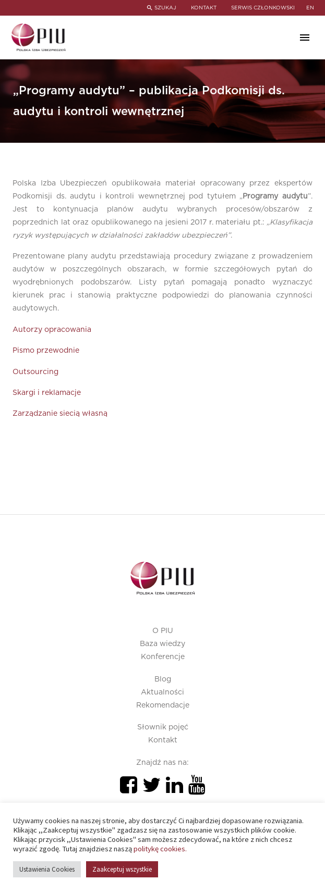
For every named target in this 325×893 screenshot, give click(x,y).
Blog (162, 679)
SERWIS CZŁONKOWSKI (263, 7)
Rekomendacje (162, 705)
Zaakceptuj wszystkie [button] (122, 869)
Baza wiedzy (162, 644)
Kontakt (162, 740)
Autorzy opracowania (52, 329)
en (310, 7)
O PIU (162, 631)
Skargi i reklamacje (47, 392)
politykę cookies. (160, 848)
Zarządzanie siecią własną (60, 413)
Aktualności (162, 692)
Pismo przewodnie (46, 350)
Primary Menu (304, 37)
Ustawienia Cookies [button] (47, 869)
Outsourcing (35, 372)
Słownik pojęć (162, 727)
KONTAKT (202, 7)
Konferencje (163, 657)
